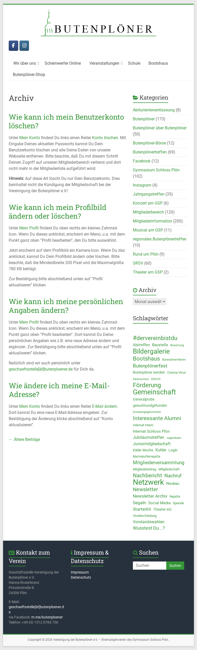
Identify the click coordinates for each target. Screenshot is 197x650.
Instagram (142, 185)
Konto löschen (105, 137)
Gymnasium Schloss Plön (156, 170)
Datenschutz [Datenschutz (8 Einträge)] (141, 379)
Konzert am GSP (148, 203)
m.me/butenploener (47, 617)
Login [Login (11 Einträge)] (173, 450)
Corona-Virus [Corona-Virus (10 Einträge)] (176, 372)
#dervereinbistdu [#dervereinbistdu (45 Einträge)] (155, 338)
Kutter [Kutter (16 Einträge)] (160, 450)
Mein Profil (29, 228)
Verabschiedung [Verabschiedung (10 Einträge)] (144, 516)
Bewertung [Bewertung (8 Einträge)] (177, 345)
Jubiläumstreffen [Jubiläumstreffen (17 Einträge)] (148, 437)
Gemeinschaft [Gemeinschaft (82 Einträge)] (154, 392)
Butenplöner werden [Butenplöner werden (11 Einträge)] (149, 372)
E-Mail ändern (104, 406)
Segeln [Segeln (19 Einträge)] (139, 502)
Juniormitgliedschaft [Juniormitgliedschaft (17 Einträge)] (152, 443)
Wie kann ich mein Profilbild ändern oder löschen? (57, 211)
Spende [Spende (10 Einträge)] (178, 503)
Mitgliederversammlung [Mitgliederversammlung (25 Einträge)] (158, 462)
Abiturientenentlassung (154, 110)
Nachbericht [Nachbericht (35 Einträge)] (147, 475)
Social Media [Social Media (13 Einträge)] (159, 503)
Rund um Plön (146, 254)
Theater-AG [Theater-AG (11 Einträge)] (162, 509)
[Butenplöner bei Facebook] (13, 46)
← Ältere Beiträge (24, 439)
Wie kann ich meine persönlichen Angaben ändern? (66, 306)
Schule (134, 63)
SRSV (138, 263)
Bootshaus (158, 63)
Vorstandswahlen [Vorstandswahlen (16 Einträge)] (148, 521)
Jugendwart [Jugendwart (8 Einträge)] (173, 438)
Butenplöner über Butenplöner (159, 127)
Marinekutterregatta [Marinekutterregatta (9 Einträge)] (146, 456)
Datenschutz (81, 577)
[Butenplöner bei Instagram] (24, 46)
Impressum (80, 572)
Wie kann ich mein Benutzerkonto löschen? (66, 121)
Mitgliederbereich (148, 212)
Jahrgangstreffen (148, 194)
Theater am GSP (148, 272)
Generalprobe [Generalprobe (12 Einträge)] (143, 399)
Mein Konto (29, 137)
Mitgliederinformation (152, 221)
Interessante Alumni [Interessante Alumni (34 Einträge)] (157, 418)
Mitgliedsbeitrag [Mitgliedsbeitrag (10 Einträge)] (144, 469)
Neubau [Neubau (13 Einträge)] (172, 483)
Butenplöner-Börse (149, 143)
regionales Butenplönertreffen (159, 239)
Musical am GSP (148, 230)
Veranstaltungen (104, 63)
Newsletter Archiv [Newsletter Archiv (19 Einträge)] (150, 496)
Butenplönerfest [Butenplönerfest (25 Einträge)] (150, 366)
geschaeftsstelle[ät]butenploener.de (41, 369)
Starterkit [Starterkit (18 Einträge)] (142, 509)
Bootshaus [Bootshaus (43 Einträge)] (146, 358)
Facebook (142, 161)
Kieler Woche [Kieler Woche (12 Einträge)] (143, 450)
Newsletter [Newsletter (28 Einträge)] (145, 489)
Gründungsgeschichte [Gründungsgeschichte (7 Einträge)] (147, 412)
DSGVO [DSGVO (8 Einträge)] (156, 379)
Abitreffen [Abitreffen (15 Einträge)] (141, 345)
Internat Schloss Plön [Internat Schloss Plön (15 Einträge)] (151, 431)
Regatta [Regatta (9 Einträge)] (175, 496)
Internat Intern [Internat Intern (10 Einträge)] (143, 425)
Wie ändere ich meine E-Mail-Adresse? (59, 390)
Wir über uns (24, 63)
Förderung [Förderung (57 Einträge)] (147, 385)
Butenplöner (144, 119)
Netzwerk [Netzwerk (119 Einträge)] (148, 482)
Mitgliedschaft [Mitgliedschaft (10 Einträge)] (169, 469)
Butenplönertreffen (150, 152)
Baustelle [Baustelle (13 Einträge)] (160, 345)
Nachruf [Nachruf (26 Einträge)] (173, 476)
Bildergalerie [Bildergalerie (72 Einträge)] (151, 351)
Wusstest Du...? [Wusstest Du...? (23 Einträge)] (149, 528)
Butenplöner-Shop (29, 74)
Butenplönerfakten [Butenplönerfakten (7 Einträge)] (174, 359)
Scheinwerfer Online (63, 63)
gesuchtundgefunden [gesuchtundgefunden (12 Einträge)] (150, 405)
